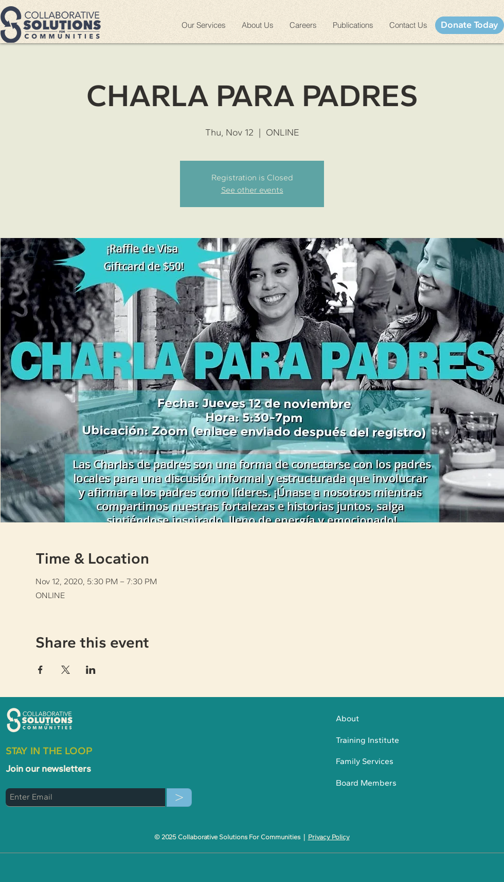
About (351, 718)
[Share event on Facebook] (40, 670)
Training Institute (368, 740)
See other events (252, 190)
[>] (179, 797)
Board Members (366, 783)
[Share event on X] (65, 670)
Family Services (364, 761)
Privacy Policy (329, 837)
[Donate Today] (469, 25)
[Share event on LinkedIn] (91, 670)
